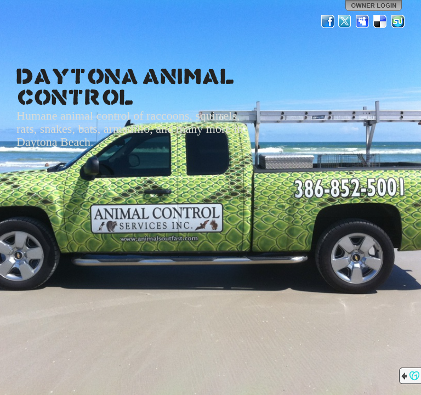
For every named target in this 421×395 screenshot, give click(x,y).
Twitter (345, 21)
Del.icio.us (380, 21)
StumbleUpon (398, 21)
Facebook (327, 21)
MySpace (363, 21)
